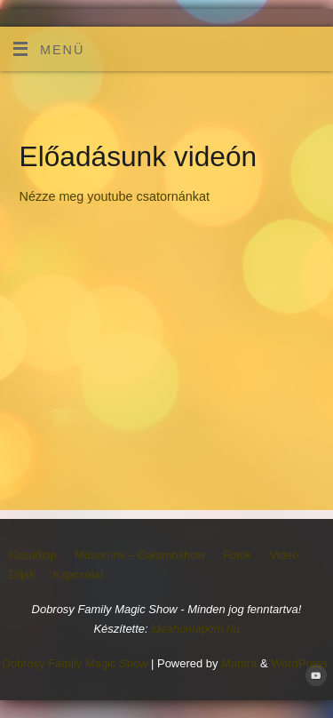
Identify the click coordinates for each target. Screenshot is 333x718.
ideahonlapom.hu (195, 628)
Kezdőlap (33, 555)
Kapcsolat (78, 574)
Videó (283, 555)
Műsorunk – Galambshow (140, 555)
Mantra (239, 663)
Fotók (237, 555)
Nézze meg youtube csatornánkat (115, 196)
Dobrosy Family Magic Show (74, 663)
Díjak (22, 574)
